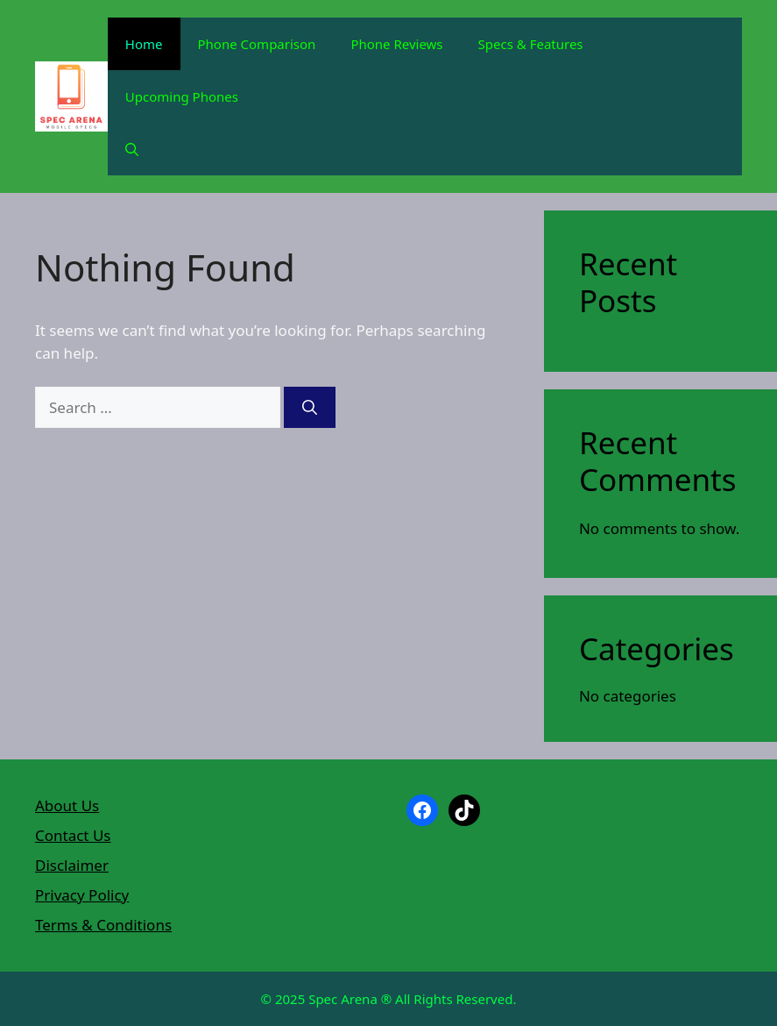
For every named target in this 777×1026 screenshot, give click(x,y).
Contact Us (73, 835)
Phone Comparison (257, 44)
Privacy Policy (82, 895)
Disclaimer (72, 865)
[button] (132, 149)
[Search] (310, 408)
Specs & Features (530, 44)
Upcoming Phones (181, 96)
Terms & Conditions (103, 925)
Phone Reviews (396, 44)
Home (144, 44)
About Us (67, 805)
